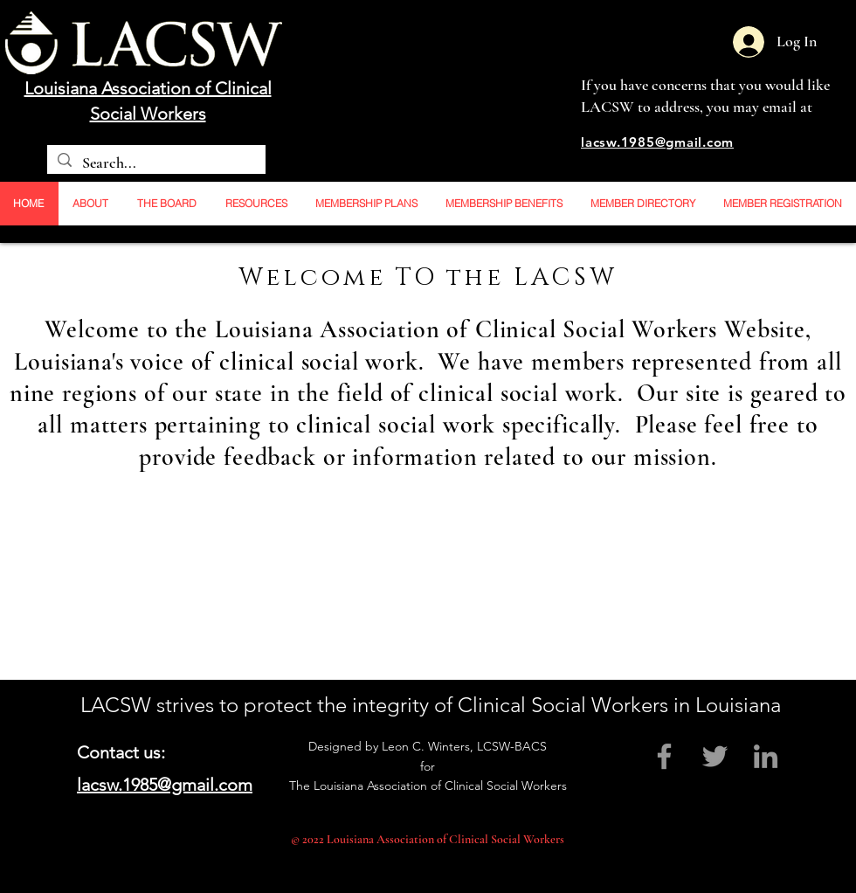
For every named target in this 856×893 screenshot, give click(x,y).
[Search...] (155, 163)
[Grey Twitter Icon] (715, 756)
